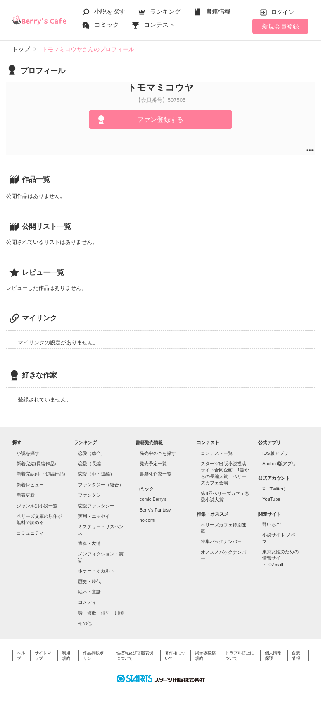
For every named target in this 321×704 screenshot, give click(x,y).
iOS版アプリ (275, 453)
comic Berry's (153, 499)
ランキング (165, 11)
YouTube (271, 499)
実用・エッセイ (94, 516)
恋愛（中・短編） (96, 473)
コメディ (87, 602)
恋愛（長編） (91, 463)
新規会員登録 (280, 26)
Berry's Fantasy (155, 509)
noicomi (147, 520)
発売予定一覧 (153, 463)
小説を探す (109, 11)
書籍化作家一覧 (155, 473)
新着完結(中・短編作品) (41, 473)
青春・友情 (89, 543)
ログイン (282, 12)
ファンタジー (91, 495)
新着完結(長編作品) (36, 463)
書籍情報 (218, 11)
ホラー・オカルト (96, 570)
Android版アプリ (279, 463)
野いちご (271, 524)
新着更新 (26, 495)
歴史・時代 (89, 581)
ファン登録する (160, 119)
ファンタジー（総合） (101, 484)
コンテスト (159, 24)
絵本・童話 (89, 591)
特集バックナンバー (221, 541)
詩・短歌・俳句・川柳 (101, 612)
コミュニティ (30, 533)
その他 (85, 623)
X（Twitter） (275, 488)
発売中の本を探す (158, 453)
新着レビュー (30, 484)
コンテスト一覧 (217, 453)
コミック (106, 24)
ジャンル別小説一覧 (37, 505)
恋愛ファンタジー (96, 505)
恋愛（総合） (91, 453)
